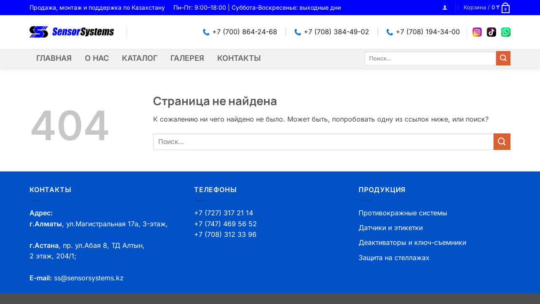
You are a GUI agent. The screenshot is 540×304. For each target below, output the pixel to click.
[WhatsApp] (505, 32)
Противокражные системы (403, 213)
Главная (54, 58)
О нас (97, 58)
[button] (445, 7)
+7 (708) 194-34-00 (423, 31)
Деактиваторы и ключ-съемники (412, 242)
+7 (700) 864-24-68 (240, 31)
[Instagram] (477, 32)
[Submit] (503, 58)
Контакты (239, 58)
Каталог (139, 58)
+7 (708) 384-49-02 (331, 31)
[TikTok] (491, 32)
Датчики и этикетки (391, 227)
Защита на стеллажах (394, 257)
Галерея (187, 58)
